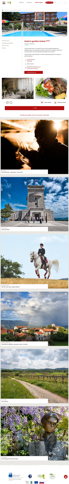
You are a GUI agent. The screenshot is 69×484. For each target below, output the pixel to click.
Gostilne (19, 10)
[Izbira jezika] (65, 3)
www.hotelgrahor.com (31, 72)
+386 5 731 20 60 (30, 64)
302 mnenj (26, 45)
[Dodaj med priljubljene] (45, 102)
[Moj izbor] (55, 3)
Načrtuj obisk (6, 10)
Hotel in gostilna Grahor (25, 10)
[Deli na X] (11, 102)
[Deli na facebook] (7, 102)
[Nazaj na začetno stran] (4, 3)
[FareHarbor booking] (66, 477)
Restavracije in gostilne (13, 10)
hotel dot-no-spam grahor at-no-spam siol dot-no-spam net (34, 67)
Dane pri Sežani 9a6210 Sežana (31, 60)
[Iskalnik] (61, 3)
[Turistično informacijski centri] (58, 3)
